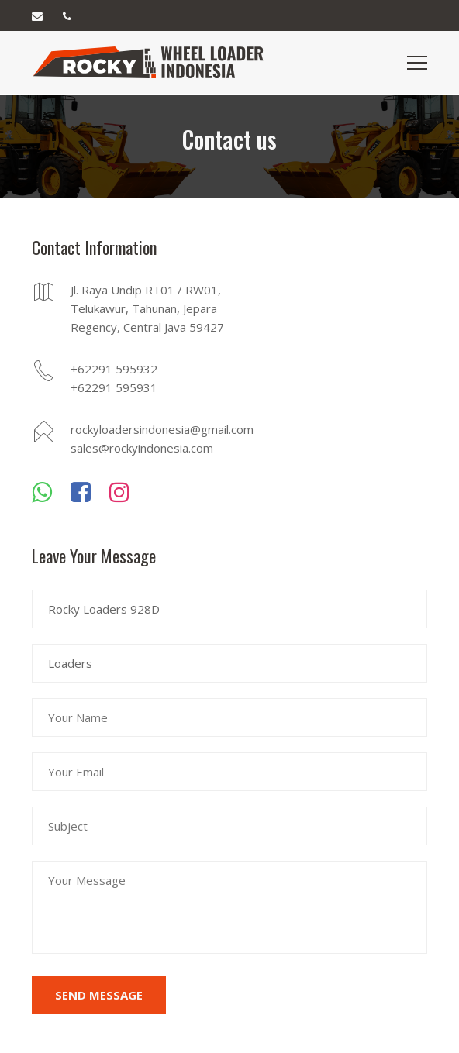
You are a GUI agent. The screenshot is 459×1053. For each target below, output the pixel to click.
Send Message (99, 995)
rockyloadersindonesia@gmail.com (160, 429)
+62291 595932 (114, 369)
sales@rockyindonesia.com (142, 448)
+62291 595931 (114, 387)
